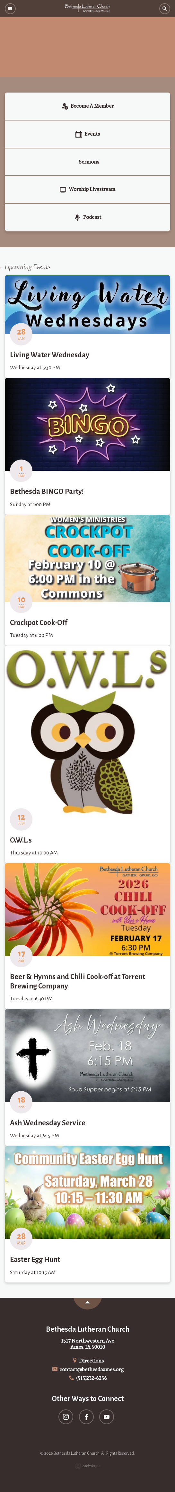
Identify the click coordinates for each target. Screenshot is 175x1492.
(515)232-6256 (87, 1378)
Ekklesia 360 (88, 1466)
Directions (87, 1361)
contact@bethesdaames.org (87, 1369)
